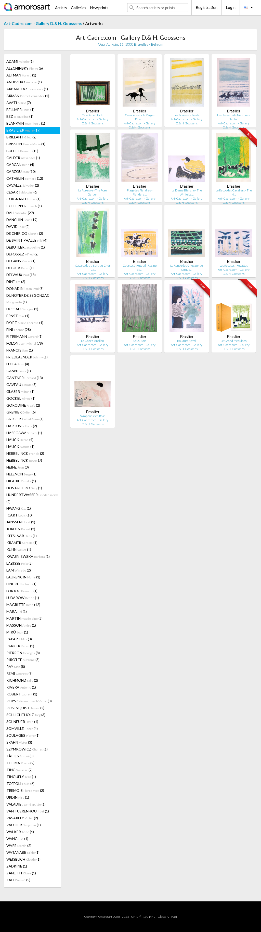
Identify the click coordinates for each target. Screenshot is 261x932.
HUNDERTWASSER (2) (32, 498)
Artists (61, 7)
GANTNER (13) (24, 378)
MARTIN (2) (24, 618)
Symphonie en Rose (92, 416)
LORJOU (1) (21, 591)
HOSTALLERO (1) (24, 488)
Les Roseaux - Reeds (186, 115)
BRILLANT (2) (21, 137)
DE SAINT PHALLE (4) (26, 240)
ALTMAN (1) (21, 75)
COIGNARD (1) (23, 199)
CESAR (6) (21, 192)
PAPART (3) (19, 639)
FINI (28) (18, 329)
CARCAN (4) (20, 164)
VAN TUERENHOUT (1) (27, 811)
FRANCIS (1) (19, 350)
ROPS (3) (29, 701)
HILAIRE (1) (21, 481)
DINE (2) (15, 281)
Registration (206, 7)
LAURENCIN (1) (23, 577)
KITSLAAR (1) (21, 536)
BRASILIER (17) (23, 130)
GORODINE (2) (23, 405)
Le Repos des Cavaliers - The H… (234, 192)
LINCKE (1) (21, 584)
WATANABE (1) (23, 852)
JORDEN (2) (20, 529)
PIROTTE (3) (23, 659)
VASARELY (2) (22, 818)
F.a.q (174, 916)
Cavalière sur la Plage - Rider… (139, 117)
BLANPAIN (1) (25, 123)
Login (231, 7)
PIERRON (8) (23, 653)
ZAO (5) (18, 880)
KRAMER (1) (21, 542)
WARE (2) (18, 845)
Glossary (163, 916)
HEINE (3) (17, 467)
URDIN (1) (17, 797)
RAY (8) (15, 666)
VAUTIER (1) (23, 825)
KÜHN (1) (18, 549)
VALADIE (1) (26, 804)
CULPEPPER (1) (24, 206)
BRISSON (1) (25, 144)
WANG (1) (17, 838)
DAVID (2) (18, 226)
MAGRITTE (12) (23, 604)
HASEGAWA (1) (24, 433)
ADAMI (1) (20, 61)
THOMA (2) (20, 763)
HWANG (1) (18, 508)
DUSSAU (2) (22, 309)
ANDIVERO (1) (24, 82)
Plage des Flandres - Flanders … (139, 192)
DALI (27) (20, 213)
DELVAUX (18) (21, 275)
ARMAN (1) (27, 96)
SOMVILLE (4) (22, 728)
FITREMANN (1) (24, 336)
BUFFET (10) (22, 151)
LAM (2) (18, 570)
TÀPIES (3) (20, 756)
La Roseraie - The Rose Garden (92, 192)
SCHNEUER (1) (22, 721)
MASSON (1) (21, 625)
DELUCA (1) (20, 268)
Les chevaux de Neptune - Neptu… (233, 117)
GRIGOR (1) (25, 419)
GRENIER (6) (21, 412)
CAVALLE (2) (22, 185)
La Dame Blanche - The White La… (187, 192)
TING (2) (19, 770)
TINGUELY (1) (21, 776)
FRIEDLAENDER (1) (27, 357)
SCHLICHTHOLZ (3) (25, 715)
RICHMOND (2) (22, 680)
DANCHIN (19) (21, 219)
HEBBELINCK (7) (24, 460)
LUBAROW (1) (22, 598)
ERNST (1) (17, 316)
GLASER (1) (20, 391)
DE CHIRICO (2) (24, 233)
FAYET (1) (24, 322)
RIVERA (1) (21, 687)
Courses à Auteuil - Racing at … (139, 267)
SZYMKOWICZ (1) (27, 749)
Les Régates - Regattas (233, 265)
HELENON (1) (21, 474)
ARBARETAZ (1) (27, 89)
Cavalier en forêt (92, 115)
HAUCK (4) (19, 439)
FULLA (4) (17, 364)
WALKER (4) (20, 832)
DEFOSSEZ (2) (22, 254)
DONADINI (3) (25, 288)
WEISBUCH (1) (23, 859)
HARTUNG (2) (21, 426)
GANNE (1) (18, 371)
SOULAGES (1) (23, 735)
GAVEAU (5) (21, 384)
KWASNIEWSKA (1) (28, 556)
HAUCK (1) (20, 446)
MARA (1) (16, 611)
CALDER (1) (23, 158)
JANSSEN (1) (20, 522)
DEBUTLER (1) (25, 247)
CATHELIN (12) (24, 178)
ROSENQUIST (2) (25, 708)
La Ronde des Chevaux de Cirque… (186, 267)
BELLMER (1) (20, 109)
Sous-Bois (139, 341)
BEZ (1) (19, 116)
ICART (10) (19, 515)
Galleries (78, 7)
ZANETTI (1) (21, 873)
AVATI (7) (18, 102)
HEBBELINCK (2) (25, 453)
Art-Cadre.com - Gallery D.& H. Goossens (43, 23)
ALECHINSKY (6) (24, 68)
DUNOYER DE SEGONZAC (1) (27, 298)
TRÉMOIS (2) (25, 790)
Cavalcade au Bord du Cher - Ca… (92, 267)
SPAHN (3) (19, 742)
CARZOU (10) (21, 171)
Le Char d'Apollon (92, 341)
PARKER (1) (20, 646)
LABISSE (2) (19, 563)
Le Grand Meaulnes (233, 341)
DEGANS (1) (20, 261)
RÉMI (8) (19, 673)
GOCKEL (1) (20, 398)
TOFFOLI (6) (20, 783)
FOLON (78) (24, 343)
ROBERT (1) (21, 694)
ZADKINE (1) (16, 866)
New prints (99, 7)
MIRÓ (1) (17, 632)
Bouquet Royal (186, 341)
